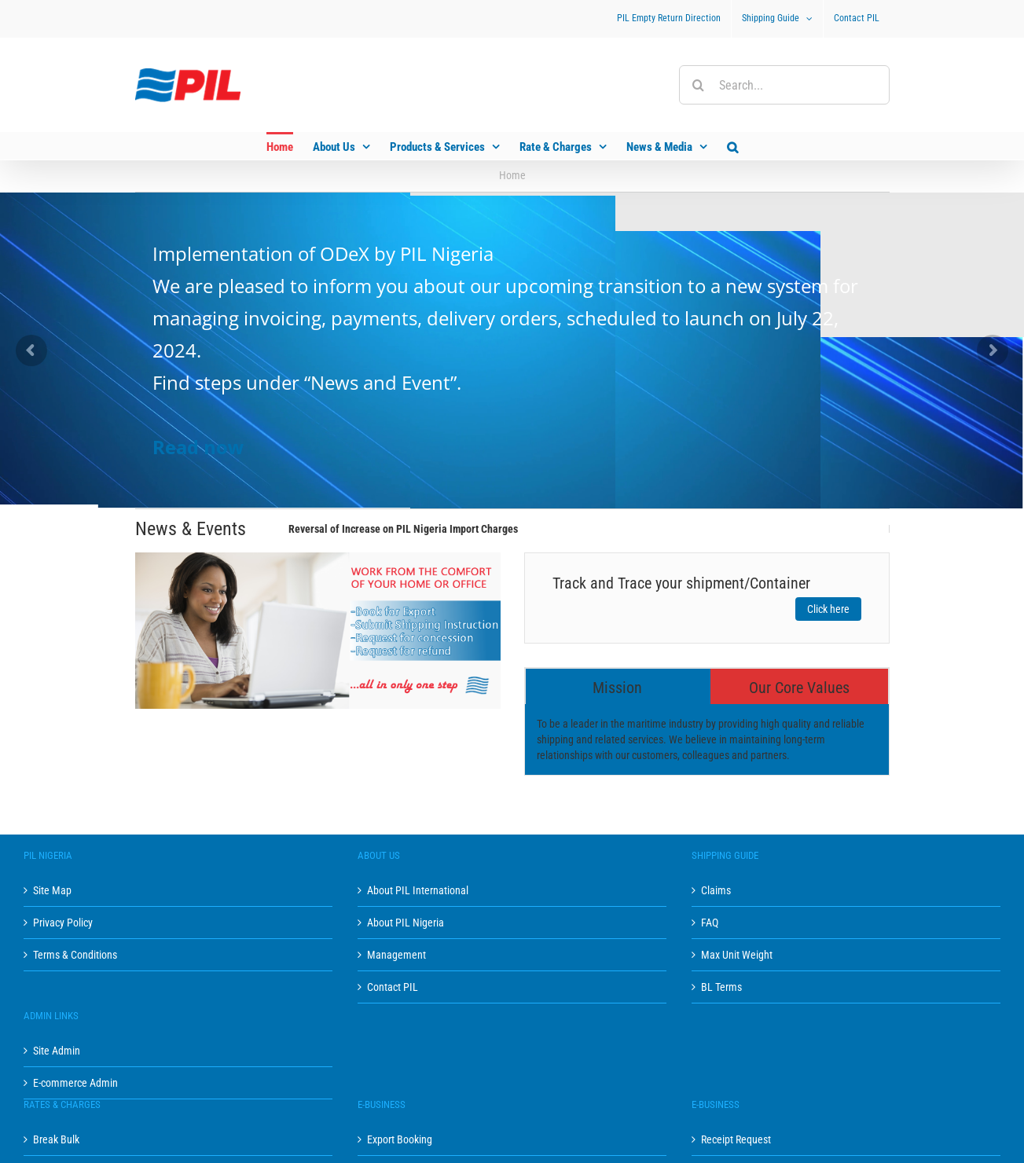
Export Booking (399, 1139)
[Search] (698, 85)
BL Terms (721, 987)
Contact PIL (392, 987)
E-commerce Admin (75, 1083)
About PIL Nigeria (405, 922)
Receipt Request (736, 1139)
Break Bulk (56, 1139)
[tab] (618, 686)
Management (396, 954)
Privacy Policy (63, 922)
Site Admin (56, 1050)
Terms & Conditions (75, 954)
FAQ (709, 922)
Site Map (52, 890)
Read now (198, 447)
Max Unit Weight (737, 954)
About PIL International (417, 890)
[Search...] (784, 85)
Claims (716, 890)
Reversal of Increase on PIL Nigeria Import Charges (403, 529)
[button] (732, 146)
